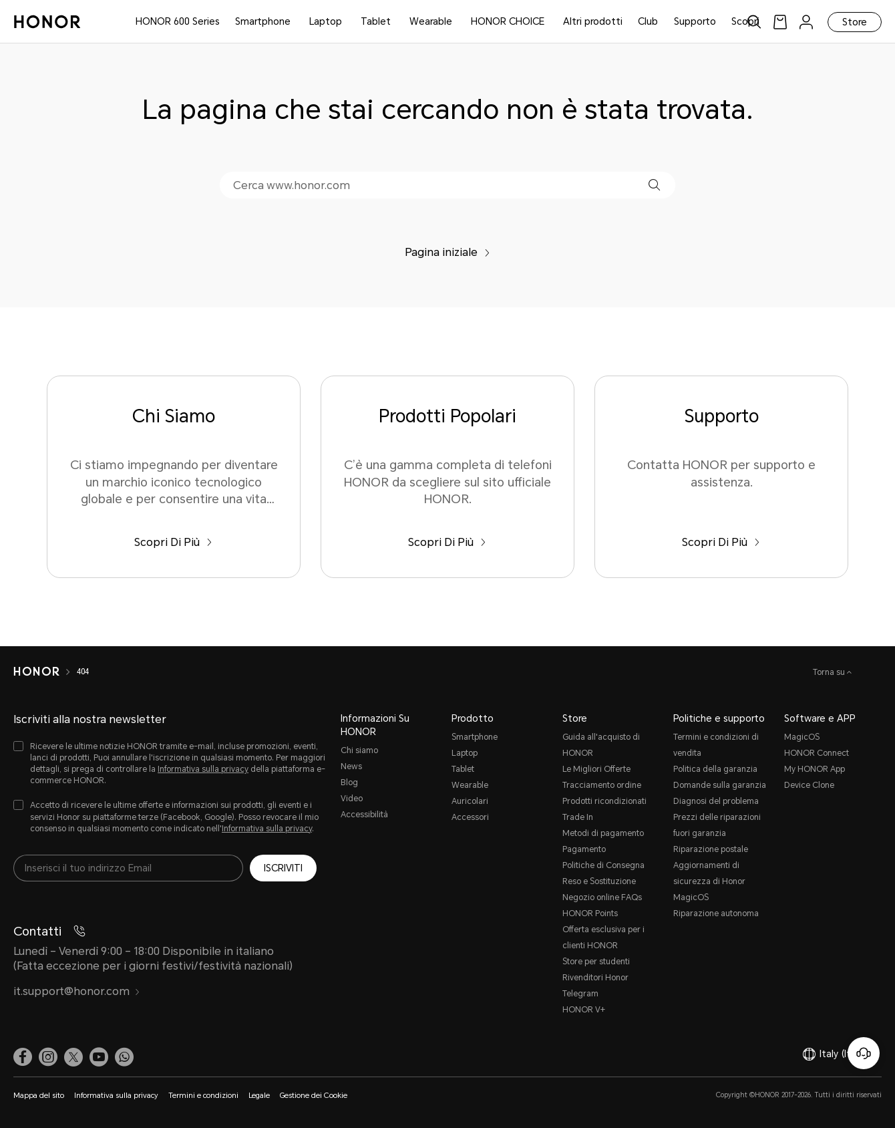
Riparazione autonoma (716, 913)
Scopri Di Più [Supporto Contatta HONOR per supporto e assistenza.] (721, 542)
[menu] (806, 21)
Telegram (580, 993)
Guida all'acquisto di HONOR (601, 745)
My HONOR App (814, 769)
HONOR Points (590, 913)
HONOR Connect (816, 753)
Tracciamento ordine (601, 785)
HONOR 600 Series (178, 21)
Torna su (830, 672)
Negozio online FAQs (602, 897)
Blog (349, 782)
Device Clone (809, 785)
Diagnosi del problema (716, 801)
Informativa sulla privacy (203, 769)
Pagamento (584, 849)
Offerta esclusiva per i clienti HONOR (603, 937)
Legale (259, 1095)
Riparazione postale (710, 849)
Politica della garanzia (715, 769)
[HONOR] (36, 671)
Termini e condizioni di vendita (716, 745)
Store (854, 22)
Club (648, 21)
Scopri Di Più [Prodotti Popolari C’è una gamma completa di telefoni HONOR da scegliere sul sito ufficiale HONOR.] (447, 542)
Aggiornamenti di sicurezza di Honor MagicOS (709, 881)
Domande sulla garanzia (719, 785)
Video (352, 798)
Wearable (430, 21)
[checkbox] (170, 764)
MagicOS (802, 737)
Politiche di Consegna (603, 865)
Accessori (470, 817)
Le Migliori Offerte (596, 769)
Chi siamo (359, 750)
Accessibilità (364, 814)
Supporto (695, 21)
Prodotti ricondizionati (604, 801)
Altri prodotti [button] (592, 21)
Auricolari (470, 801)
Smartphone (263, 21)
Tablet (376, 21)
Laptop (325, 21)
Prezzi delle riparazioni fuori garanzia (717, 825)
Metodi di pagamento (603, 833)
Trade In (577, 817)
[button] (654, 184)
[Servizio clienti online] (864, 1053)
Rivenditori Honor (595, 977)
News (351, 766)
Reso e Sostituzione (599, 881)
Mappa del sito (38, 1095)
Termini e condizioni (203, 1095)
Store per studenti (596, 961)
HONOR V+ (583, 1009)
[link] (780, 21)
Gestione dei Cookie (313, 1095)
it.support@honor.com (76, 991)
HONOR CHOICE (507, 21)
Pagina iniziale (447, 252)
